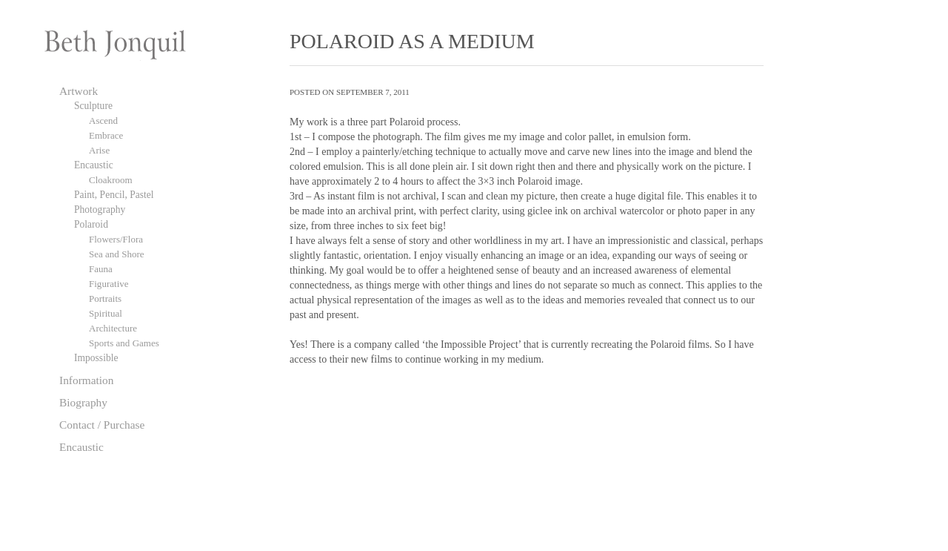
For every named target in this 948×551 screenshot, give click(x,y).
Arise (99, 150)
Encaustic (93, 165)
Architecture (113, 328)
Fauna (101, 268)
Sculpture (93, 105)
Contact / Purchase (101, 424)
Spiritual (105, 313)
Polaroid (91, 224)
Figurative (109, 283)
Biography (83, 402)
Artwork (78, 91)
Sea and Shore (116, 254)
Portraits (105, 298)
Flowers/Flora (116, 239)
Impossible (96, 357)
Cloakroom (111, 179)
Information (86, 380)
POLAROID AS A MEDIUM (412, 41)
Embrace (106, 135)
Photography (99, 209)
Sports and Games (124, 343)
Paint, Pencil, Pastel (114, 194)
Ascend (103, 120)
